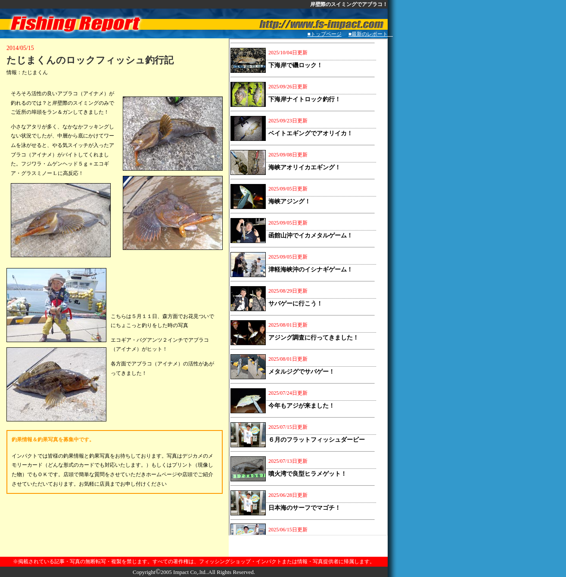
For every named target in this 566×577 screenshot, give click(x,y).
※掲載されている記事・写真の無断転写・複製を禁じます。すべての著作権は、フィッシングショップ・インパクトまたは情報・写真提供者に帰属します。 (194, 561)
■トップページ (325, 34)
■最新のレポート (370, 34)
